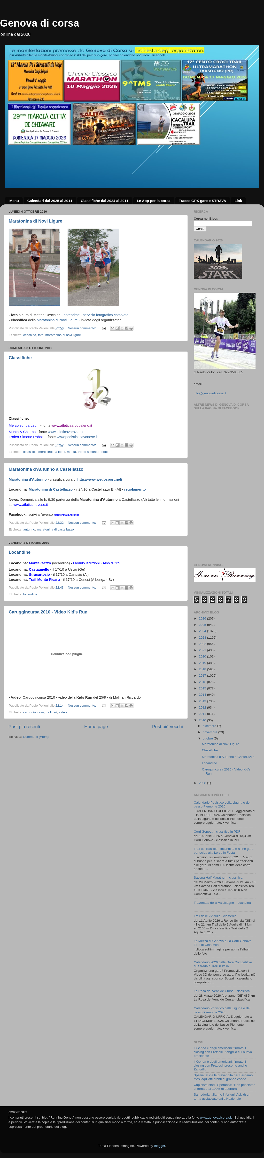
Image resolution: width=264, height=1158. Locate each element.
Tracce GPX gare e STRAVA (202, 201)
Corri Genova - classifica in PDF (217, 831)
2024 (203, 631)
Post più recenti (24, 726)
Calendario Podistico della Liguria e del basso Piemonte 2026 (222, 804)
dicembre (210, 726)
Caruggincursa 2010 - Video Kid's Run (48, 612)
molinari (51, 712)
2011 (203, 714)
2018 (203, 669)
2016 (203, 682)
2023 (203, 637)
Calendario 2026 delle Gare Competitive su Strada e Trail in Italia (223, 964)
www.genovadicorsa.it (216, 1117)
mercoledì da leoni (51, 452)
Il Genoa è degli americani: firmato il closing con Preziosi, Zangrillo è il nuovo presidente (223, 1052)
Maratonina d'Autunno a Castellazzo (46, 469)
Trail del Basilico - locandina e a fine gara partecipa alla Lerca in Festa (223, 850)
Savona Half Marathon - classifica (218, 877)
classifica (30, 452)
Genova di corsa (39, 23)
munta (71, 452)
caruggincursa (33, 712)
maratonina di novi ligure (63, 335)
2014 (203, 694)
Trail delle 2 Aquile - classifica (215, 916)
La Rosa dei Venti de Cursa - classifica (222, 991)
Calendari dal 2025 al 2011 (49, 201)
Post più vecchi (167, 726)
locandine (30, 594)
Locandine (20, 552)
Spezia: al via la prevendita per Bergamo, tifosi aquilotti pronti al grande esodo (224, 1077)
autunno (29, 529)
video (63, 712)
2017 (203, 675)
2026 (203, 618)
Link (238, 201)
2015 (203, 688)
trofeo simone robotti (93, 452)
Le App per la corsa (154, 201)
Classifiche (20, 357)
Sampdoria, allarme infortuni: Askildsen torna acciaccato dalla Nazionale (222, 1096)
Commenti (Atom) (36, 737)
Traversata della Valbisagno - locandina (222, 902)
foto (41, 335)
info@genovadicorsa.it (210, 393)
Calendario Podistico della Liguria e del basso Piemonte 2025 (222, 1010)
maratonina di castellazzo (55, 529)
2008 (203, 783)
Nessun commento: (82, 328)
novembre (210, 732)
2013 (203, 701)
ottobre (208, 738)
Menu (14, 201)
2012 (203, 707)
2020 (203, 656)
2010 (203, 720)
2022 (203, 644)
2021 (203, 650)
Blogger (159, 1146)
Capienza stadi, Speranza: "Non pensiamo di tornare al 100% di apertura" (224, 1087)
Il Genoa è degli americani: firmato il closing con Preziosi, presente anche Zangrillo (220, 1065)
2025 (203, 625)
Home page (96, 726)
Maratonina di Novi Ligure (35, 221)
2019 (203, 663)
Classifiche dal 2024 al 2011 (104, 201)
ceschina (29, 335)
